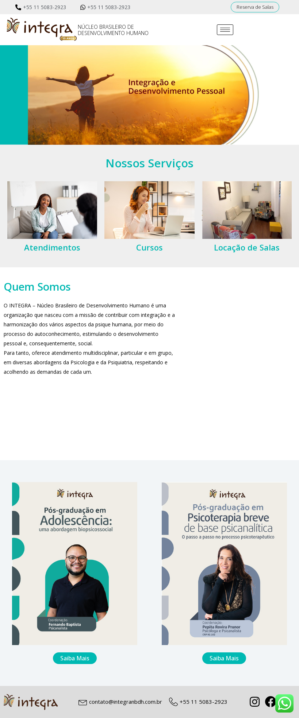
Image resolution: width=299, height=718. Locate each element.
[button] (255, 7)
